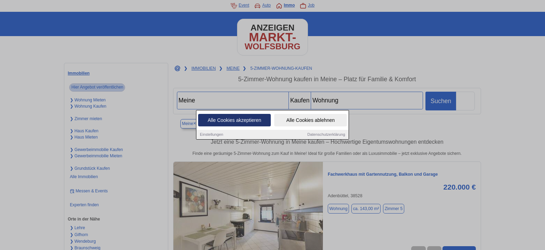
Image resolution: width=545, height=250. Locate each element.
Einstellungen (211, 135)
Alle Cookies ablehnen (310, 121)
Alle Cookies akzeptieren (234, 121)
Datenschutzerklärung (326, 135)
